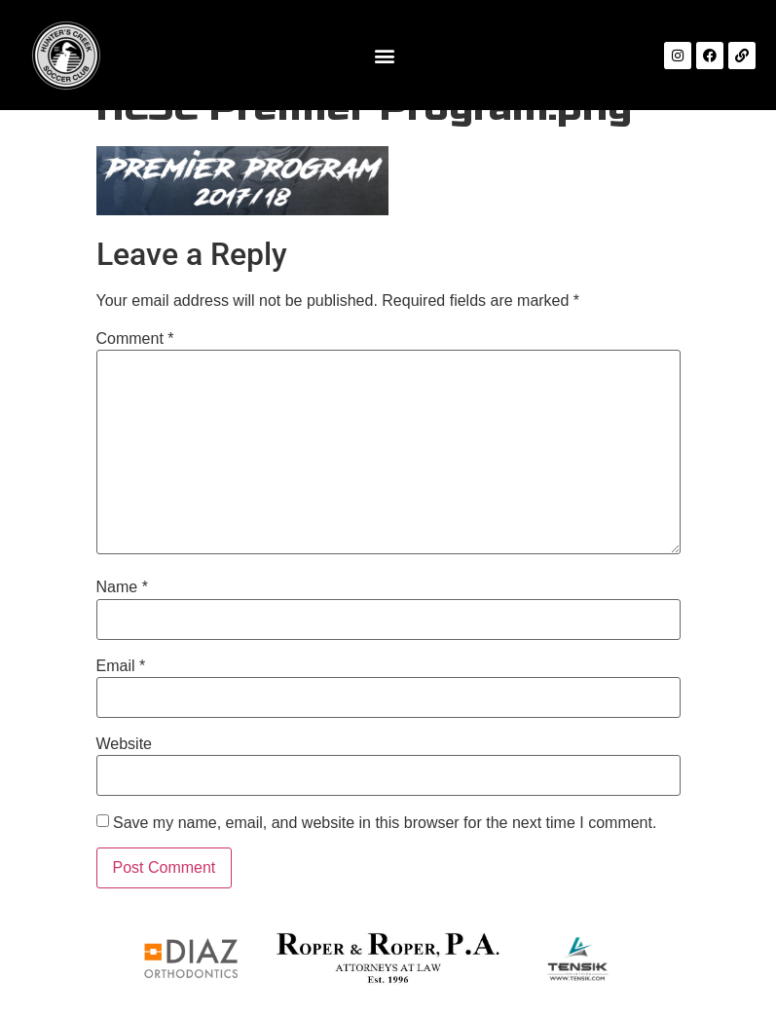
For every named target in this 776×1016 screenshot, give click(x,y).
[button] (384, 55)
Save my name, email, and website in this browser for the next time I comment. (384, 823)
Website (124, 744)
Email (121, 666)
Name (122, 587)
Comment (135, 339)
